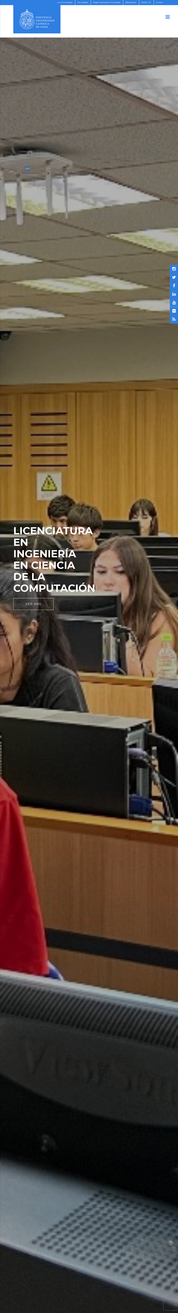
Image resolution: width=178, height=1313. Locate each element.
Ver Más (33, 604)
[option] (89, 656)
